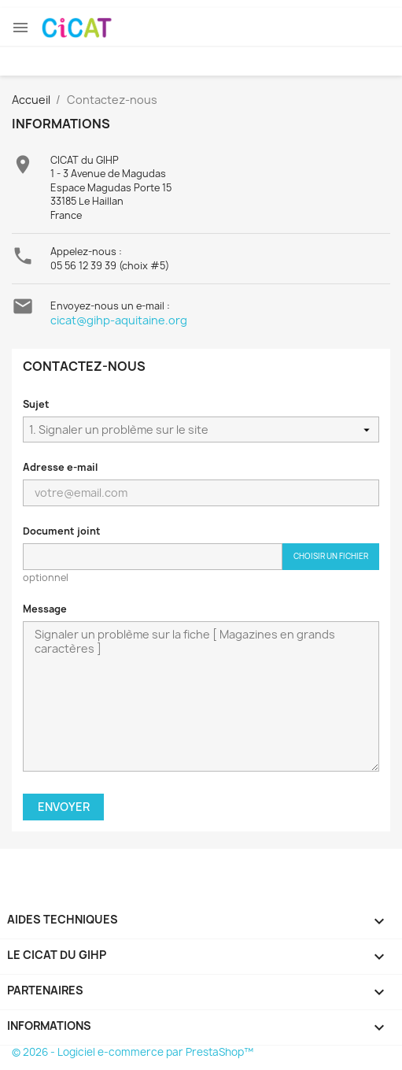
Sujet (36, 404)
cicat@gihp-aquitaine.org (118, 320)
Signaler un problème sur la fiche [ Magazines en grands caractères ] (201, 696)
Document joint (62, 531)
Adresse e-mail (60, 467)
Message (45, 609)
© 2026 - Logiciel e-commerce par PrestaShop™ (132, 1052)
